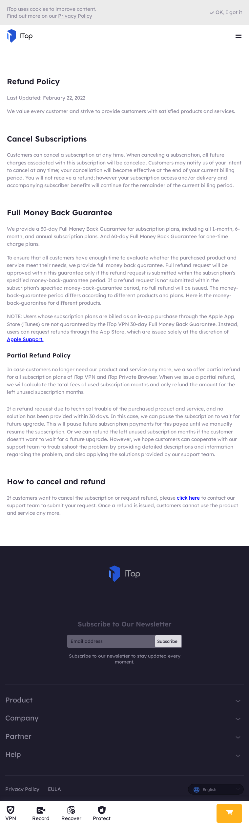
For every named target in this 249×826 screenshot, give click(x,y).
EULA (54, 789)
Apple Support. (25, 339)
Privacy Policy (22, 789)
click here (189, 498)
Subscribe (167, 641)
